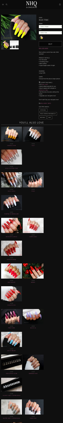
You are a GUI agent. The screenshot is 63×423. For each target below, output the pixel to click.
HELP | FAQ (13, 397)
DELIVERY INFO (45, 103)
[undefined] (41, 38)
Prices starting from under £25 (48, 113)
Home (32, 399)
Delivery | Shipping (27, 397)
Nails (49, 117)
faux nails (45, 84)
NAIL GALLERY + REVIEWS (45, 397)
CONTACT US (22, 399)
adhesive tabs (43, 90)
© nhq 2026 (40, 399)
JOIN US (4, 397)
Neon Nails (42, 117)
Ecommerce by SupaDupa (32, 416)
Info (59, 397)
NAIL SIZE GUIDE (43, 48)
